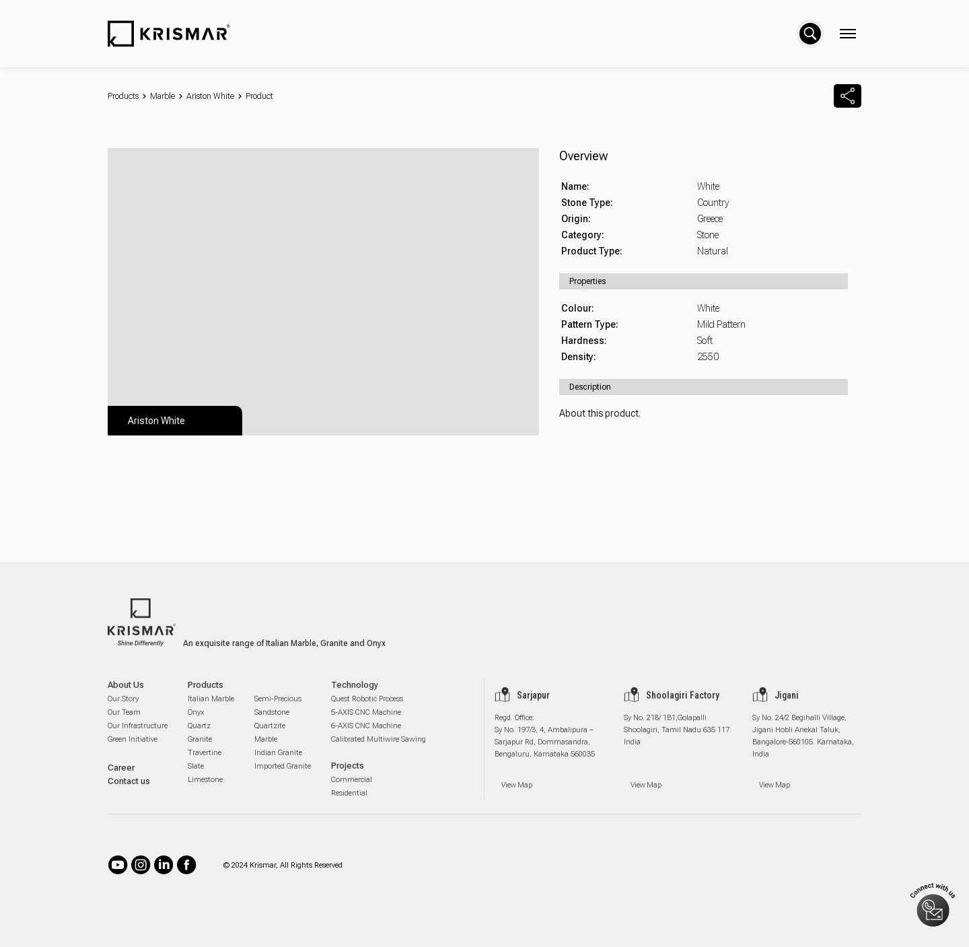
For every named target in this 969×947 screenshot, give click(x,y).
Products (123, 96)
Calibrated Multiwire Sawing (378, 751)
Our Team (124, 724)
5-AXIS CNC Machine (366, 724)
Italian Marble (211, 711)
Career (121, 780)
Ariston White (210, 96)
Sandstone (271, 724)
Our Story (123, 711)
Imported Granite (282, 778)
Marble (162, 96)
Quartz (199, 738)
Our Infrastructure (138, 738)
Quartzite (269, 738)
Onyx (196, 724)
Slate (196, 778)
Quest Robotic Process (367, 711)
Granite (200, 751)
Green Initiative (132, 751)
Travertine (204, 765)
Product (259, 96)
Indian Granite (278, 765)
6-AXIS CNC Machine (366, 738)
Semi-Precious (277, 711)
